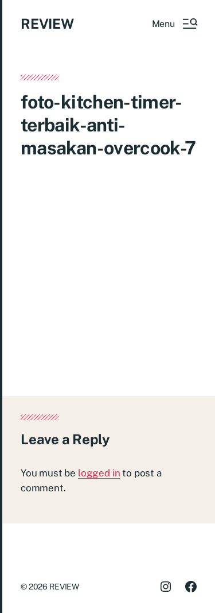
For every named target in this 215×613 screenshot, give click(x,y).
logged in (99, 473)
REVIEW (47, 23)
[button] (174, 23)
